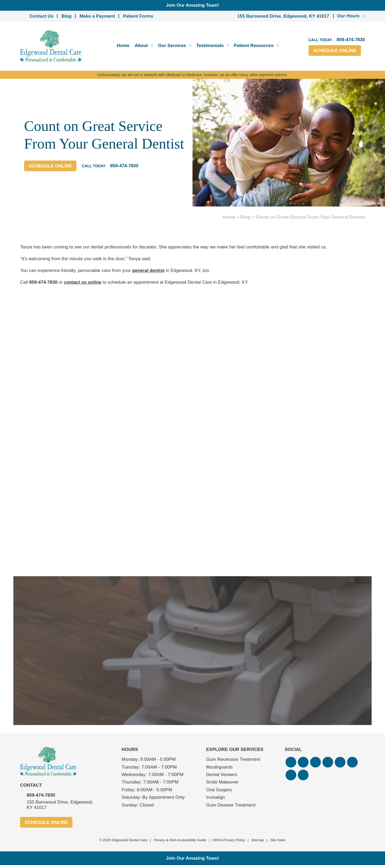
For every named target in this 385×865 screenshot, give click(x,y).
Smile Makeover (222, 782)
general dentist (148, 270)
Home (123, 45)
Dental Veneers (221, 774)
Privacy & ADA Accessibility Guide (180, 840)
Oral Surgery (219, 789)
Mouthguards (219, 767)
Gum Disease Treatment (230, 805)
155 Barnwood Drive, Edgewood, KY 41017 (283, 16)
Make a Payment (97, 16)
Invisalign (215, 797)
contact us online (82, 282)
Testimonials (210, 45)
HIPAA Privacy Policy (228, 840)
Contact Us (41, 16)
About (141, 45)
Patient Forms (138, 16)
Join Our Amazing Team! (192, 5)
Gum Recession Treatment (233, 759)
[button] (291, 762)
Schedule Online (334, 50)
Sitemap (257, 840)
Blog (66, 16)
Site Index (278, 840)
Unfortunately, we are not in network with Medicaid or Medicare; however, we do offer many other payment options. (193, 75)
